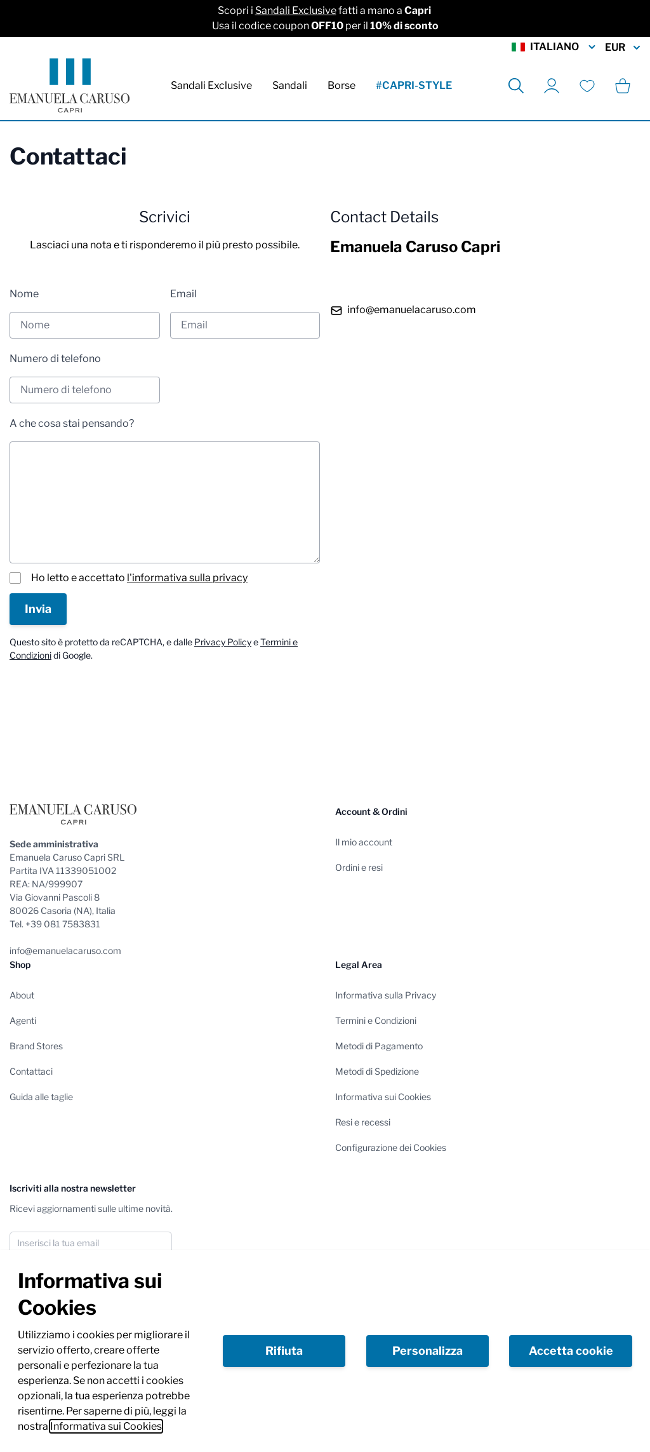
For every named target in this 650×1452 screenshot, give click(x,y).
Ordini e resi (359, 867)
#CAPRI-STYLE (414, 85)
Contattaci (31, 1071)
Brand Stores (36, 1045)
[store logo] (69, 85)
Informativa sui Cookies (106, 1426)
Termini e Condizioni (375, 1020)
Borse (341, 85)
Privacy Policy (222, 641)
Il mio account (363, 842)
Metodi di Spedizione (377, 1071)
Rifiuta (284, 1350)
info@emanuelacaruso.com (411, 310)
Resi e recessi (362, 1122)
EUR (622, 47)
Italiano (554, 47)
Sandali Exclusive (295, 10)
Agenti (23, 1020)
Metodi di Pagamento (379, 1045)
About (22, 995)
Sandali (289, 85)
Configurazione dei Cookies (390, 1147)
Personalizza (427, 1350)
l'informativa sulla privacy (187, 578)
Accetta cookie (571, 1350)
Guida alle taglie (41, 1096)
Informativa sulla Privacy (385, 995)
